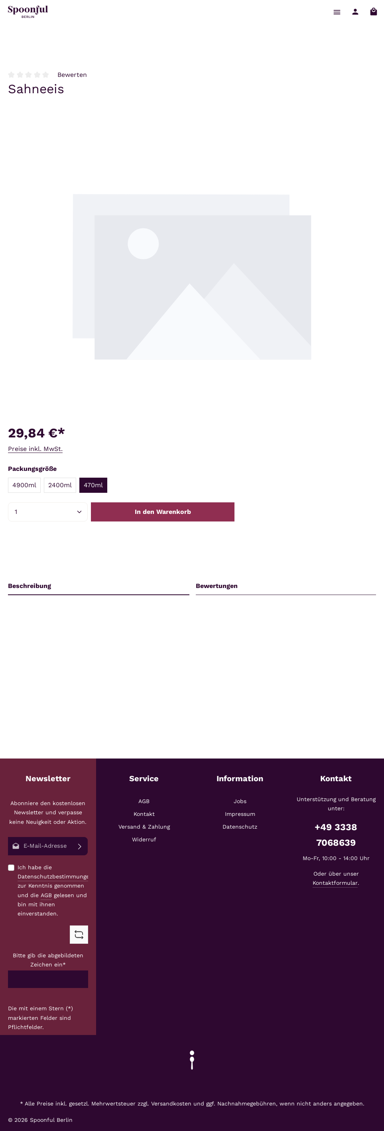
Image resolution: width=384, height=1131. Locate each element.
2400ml (60, 485)
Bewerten (72, 74)
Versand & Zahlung (144, 827)
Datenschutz (240, 827)
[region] (192, 275)
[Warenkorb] (373, 11)
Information (240, 779)
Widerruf (144, 840)
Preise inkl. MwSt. (35, 449)
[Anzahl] (48, 511)
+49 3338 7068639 (336, 835)
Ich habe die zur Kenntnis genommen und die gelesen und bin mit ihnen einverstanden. (55, 890)
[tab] (98, 586)
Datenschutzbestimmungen (55, 877)
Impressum (240, 814)
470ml (93, 485)
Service (144, 779)
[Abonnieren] (80, 846)
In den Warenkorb (163, 512)
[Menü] (336, 11)
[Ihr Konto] (354, 11)
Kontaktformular (335, 883)
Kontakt (144, 814)
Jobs (240, 801)
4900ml (24, 485)
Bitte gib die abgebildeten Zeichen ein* (48, 960)
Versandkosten (171, 1103)
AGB (46, 895)
